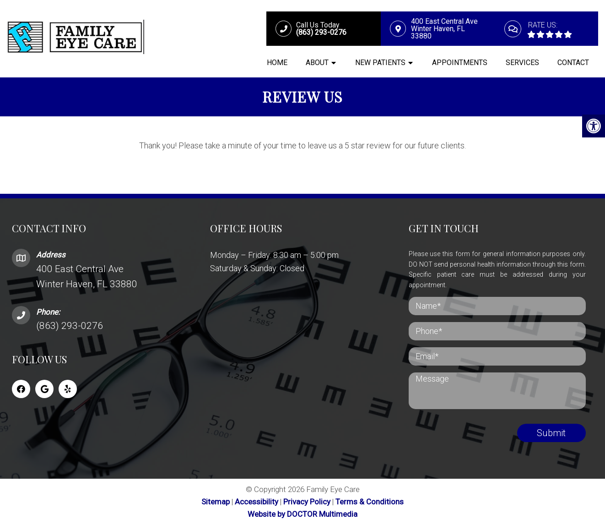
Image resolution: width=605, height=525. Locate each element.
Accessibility (256, 501)
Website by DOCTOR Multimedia (302, 514)
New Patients (380, 62)
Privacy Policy (307, 501)
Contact (573, 62)
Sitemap (215, 501)
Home (277, 62)
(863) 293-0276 (69, 325)
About (317, 62)
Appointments (459, 62)
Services (522, 62)
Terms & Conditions (369, 501)
